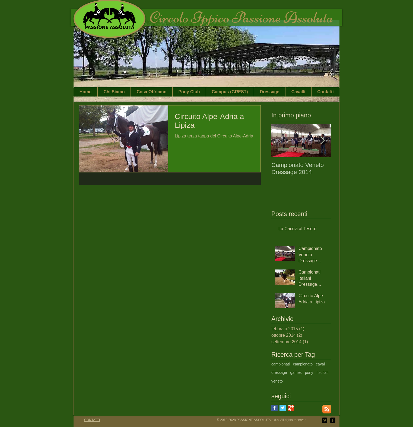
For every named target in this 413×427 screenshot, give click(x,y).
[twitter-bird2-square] (324, 420)
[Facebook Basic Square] (274, 408)
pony (309, 372)
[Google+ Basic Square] (291, 408)
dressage (279, 372)
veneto (277, 381)
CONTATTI (92, 420)
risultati (322, 372)
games (296, 372)
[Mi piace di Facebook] (328, 5)
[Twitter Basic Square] (282, 408)
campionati (280, 364)
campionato (303, 364)
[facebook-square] (332, 420)
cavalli (321, 364)
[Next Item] (322, 140)
